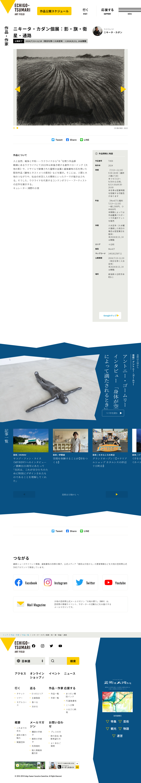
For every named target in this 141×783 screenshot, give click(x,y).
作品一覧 (25, 635)
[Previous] (18, 90)
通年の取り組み (22, 736)
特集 (113, 721)
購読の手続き (37, 733)
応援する (70, 688)
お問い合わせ (56, 724)
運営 (120, 736)
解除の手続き (37, 740)
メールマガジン (37, 724)
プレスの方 (56, 731)
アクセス (20, 673)
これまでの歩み (22, 729)
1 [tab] (14, 128)
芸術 (126, 721)
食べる (35, 702)
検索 (73, 661)
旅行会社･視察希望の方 (56, 737)
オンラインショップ (37, 675)
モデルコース (22, 703)
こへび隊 (70, 705)
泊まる (35, 706)
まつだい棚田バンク (71, 695)
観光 (113, 728)
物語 (126, 728)
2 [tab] (17, 128)
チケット (21, 693)
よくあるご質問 (56, 744)
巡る (33, 688)
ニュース (69, 673)
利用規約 (36, 746)
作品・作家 (6, 36)
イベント (54, 673)
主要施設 (36, 697)
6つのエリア (37, 693)
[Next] (123, 90)
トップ (5, 635)
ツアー (20, 697)
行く (18, 688)
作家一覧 (55, 697)
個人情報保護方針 (37, 751)
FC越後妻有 (71, 700)
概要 (18, 722)
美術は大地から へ (70, 494)
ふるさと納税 (71, 711)
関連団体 (21, 742)
